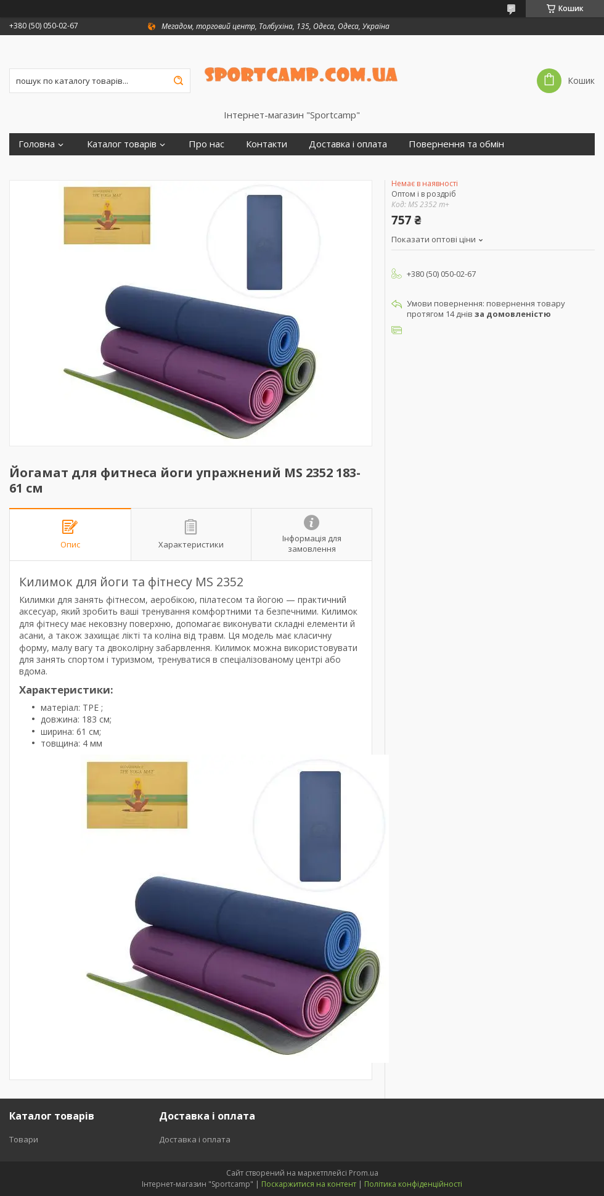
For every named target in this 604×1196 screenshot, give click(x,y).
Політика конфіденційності (413, 1184)
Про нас (206, 144)
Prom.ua (363, 1173)
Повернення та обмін (456, 144)
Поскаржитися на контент (308, 1184)
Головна (36, 144)
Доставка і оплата (348, 144)
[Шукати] (178, 80)
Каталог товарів (122, 144)
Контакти (266, 144)
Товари (23, 1139)
